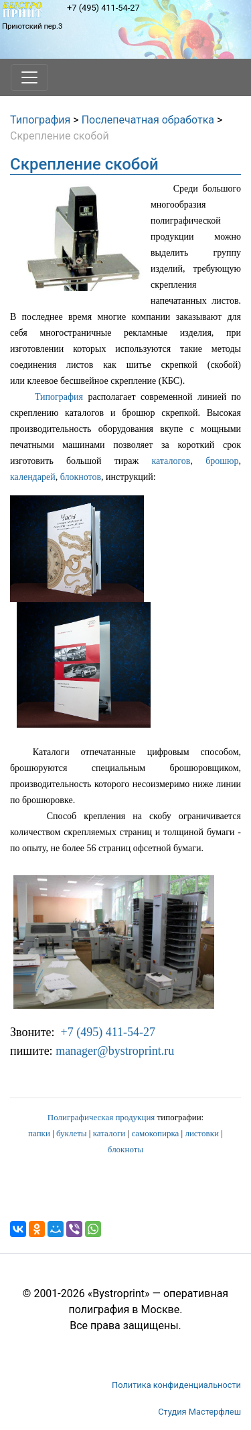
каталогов (170, 461)
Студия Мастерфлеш (199, 1412)
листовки (202, 1133)
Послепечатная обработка (148, 119)
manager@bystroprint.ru (115, 1050)
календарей (33, 477)
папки (39, 1133)
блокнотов (80, 477)
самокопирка (155, 1133)
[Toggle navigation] (29, 77)
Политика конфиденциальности (176, 1385)
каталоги (109, 1133)
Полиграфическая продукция (101, 1117)
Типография (40, 119)
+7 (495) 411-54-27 (103, 8)
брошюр (221, 461)
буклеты (71, 1133)
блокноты (125, 1149)
